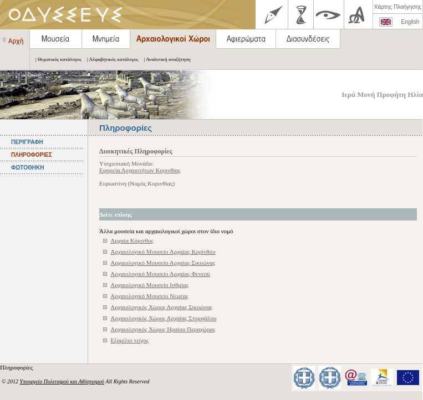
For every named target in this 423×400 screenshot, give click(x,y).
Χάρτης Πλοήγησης (397, 7)
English (410, 22)
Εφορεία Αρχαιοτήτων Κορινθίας (140, 170)
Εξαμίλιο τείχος (129, 340)
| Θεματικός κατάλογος (55, 59)
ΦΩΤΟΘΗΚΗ (27, 168)
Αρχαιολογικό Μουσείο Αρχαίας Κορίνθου (162, 251)
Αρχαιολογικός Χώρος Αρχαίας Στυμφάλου (163, 318)
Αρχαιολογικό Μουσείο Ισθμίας (149, 284)
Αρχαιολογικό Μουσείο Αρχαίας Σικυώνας (162, 262)
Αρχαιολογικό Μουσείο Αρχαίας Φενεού (160, 273)
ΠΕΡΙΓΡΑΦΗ (27, 142)
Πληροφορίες (17, 367)
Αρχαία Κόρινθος (131, 240)
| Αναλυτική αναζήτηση (165, 59)
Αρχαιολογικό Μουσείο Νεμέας (149, 296)
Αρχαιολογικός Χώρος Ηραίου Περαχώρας (162, 329)
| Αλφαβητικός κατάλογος (110, 59)
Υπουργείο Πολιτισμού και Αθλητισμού (62, 381)
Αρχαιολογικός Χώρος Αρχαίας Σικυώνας (161, 307)
